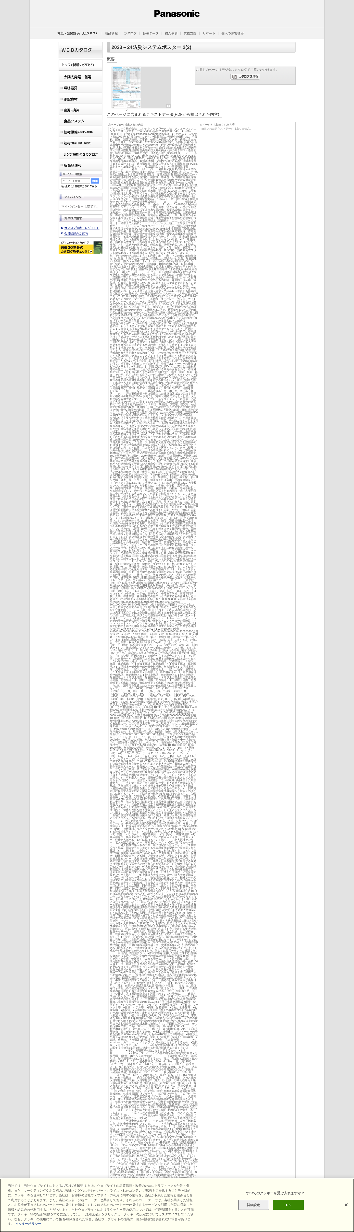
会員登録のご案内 (76, 233)
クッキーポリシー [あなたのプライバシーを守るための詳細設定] (28, 1224)
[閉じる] (346, 1204)
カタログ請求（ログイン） (82, 228)
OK (288, 1205)
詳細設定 (253, 1205)
